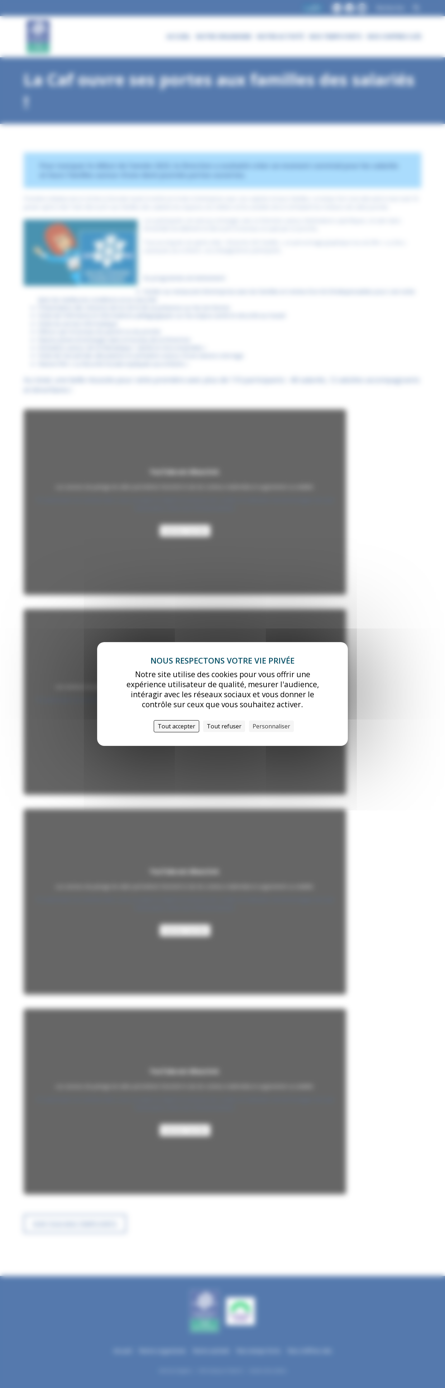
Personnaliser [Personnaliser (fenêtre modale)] (271, 726)
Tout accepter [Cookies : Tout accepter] (176, 726)
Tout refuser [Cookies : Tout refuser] (224, 726)
